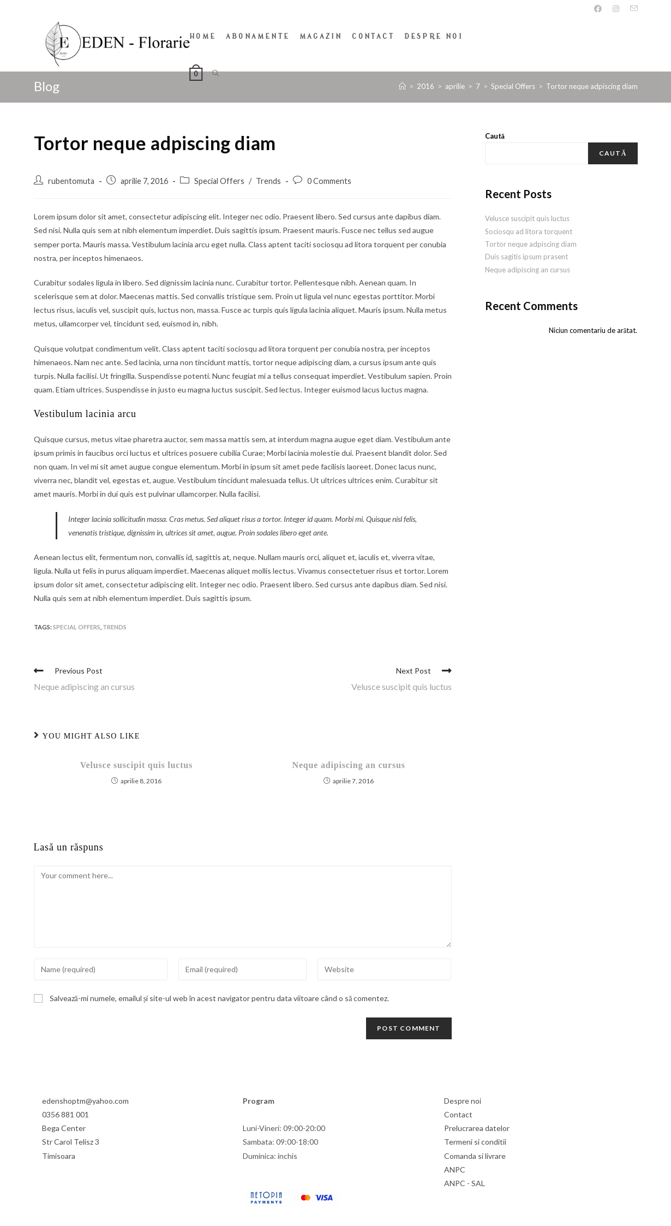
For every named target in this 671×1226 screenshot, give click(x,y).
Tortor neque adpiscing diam (531, 243)
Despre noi (462, 1100)
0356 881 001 (65, 1113)
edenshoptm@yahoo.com (85, 1100)
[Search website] (215, 73)
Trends (268, 180)
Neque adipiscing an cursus (348, 764)
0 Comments (329, 180)
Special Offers (219, 180)
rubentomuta (71, 180)
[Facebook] (598, 8)
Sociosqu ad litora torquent (528, 230)
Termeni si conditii (475, 1141)
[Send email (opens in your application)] (631, 8)
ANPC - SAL (464, 1182)
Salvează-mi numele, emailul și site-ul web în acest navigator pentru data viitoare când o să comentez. (220, 997)
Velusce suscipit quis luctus (136, 764)
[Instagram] (616, 8)
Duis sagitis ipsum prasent (526, 256)
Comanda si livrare (475, 1154)
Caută (495, 135)
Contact (458, 1113)
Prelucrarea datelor (477, 1127)
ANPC (454, 1169)
